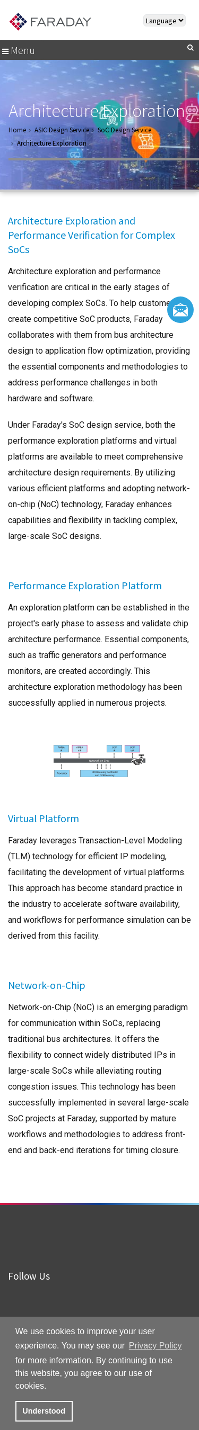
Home (17, 129)
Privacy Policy (155, 1345)
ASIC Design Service (61, 129)
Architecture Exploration (51, 143)
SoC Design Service (124, 129)
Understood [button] (43, 1411)
